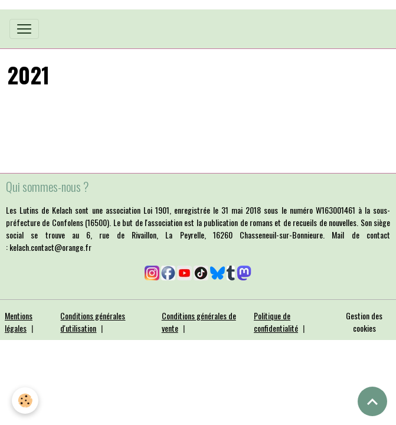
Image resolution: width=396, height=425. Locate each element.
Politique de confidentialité (276, 321)
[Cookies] (25, 400)
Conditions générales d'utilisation (92, 321)
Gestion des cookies (364, 321)
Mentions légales (18, 321)
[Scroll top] (372, 401)
